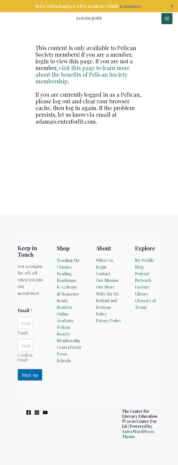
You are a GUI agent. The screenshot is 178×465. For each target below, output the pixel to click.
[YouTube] (45, 412)
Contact (103, 273)
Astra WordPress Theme (138, 434)
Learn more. (131, 6)
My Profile (144, 260)
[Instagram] (36, 412)
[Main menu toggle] (166, 18)
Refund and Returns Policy (106, 307)
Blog (139, 267)
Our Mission (107, 280)
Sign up (30, 375)
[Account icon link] (89, 18)
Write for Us (107, 294)
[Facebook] (28, 412)
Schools (64, 360)
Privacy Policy (108, 320)
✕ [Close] (172, 6)
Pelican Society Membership (68, 333)
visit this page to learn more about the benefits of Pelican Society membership (82, 74)
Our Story (105, 287)
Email (22, 332)
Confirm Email (25, 357)
